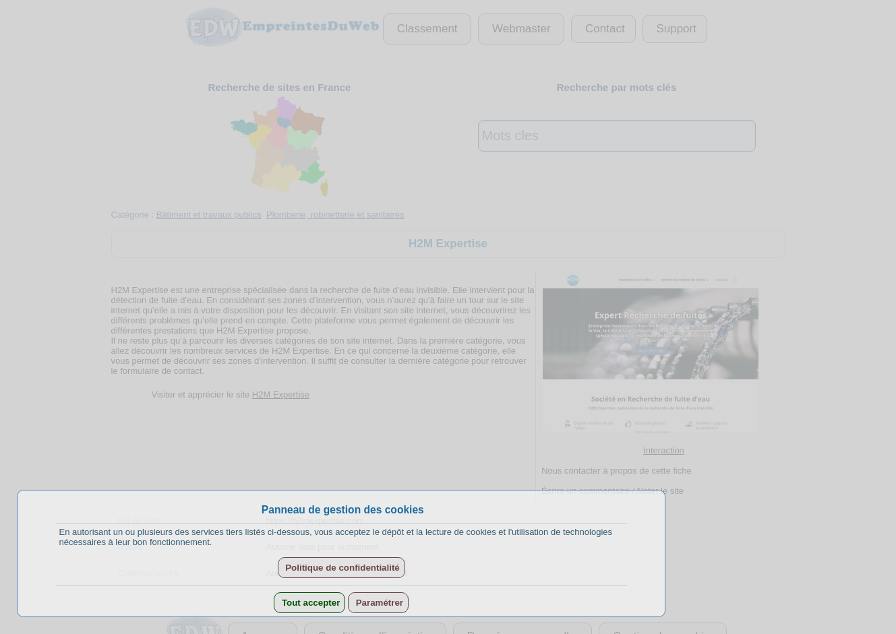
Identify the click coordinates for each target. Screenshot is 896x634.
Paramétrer (378, 603)
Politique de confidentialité (341, 568)
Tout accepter (309, 603)
